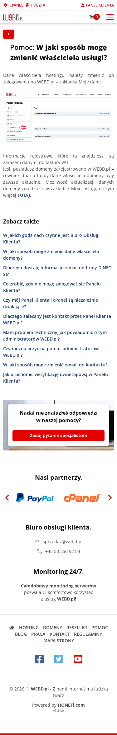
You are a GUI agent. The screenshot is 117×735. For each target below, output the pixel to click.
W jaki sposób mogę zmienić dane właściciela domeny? (51, 254)
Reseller (76, 627)
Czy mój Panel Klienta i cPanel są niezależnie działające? (50, 303)
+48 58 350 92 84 (58, 551)
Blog (21, 634)
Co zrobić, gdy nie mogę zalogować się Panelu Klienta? (52, 287)
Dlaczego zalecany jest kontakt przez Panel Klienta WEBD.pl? (57, 319)
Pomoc (99, 627)
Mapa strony (58, 640)
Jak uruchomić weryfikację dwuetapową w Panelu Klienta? (55, 377)
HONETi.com (71, 705)
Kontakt (60, 634)
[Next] (110, 498)
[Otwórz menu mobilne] (110, 17)
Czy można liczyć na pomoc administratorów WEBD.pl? (51, 352)
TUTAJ (23, 195)
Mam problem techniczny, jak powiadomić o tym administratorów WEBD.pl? (55, 335)
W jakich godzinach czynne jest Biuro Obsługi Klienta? (51, 238)
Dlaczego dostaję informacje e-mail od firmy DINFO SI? (57, 271)
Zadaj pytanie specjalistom (58, 435)
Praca (38, 634)
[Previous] (7, 498)
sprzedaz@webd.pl (58, 541)
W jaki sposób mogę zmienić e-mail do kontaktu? (55, 365)
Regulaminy (88, 634)
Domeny (52, 627)
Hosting (29, 627)
